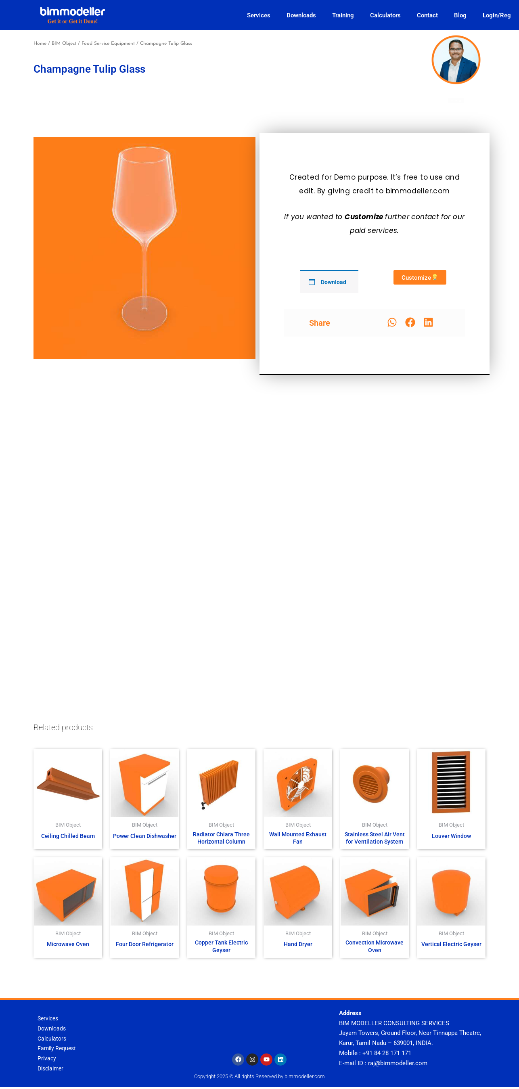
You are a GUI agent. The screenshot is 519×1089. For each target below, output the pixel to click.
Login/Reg (497, 15)
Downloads (301, 15)
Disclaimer (52, 1070)
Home (39, 43)
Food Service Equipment (108, 43)
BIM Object (64, 43)
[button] (392, 322)
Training (343, 15)
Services (258, 15)
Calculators (385, 15)
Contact (427, 15)
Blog (460, 15)
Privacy (47, 1060)
